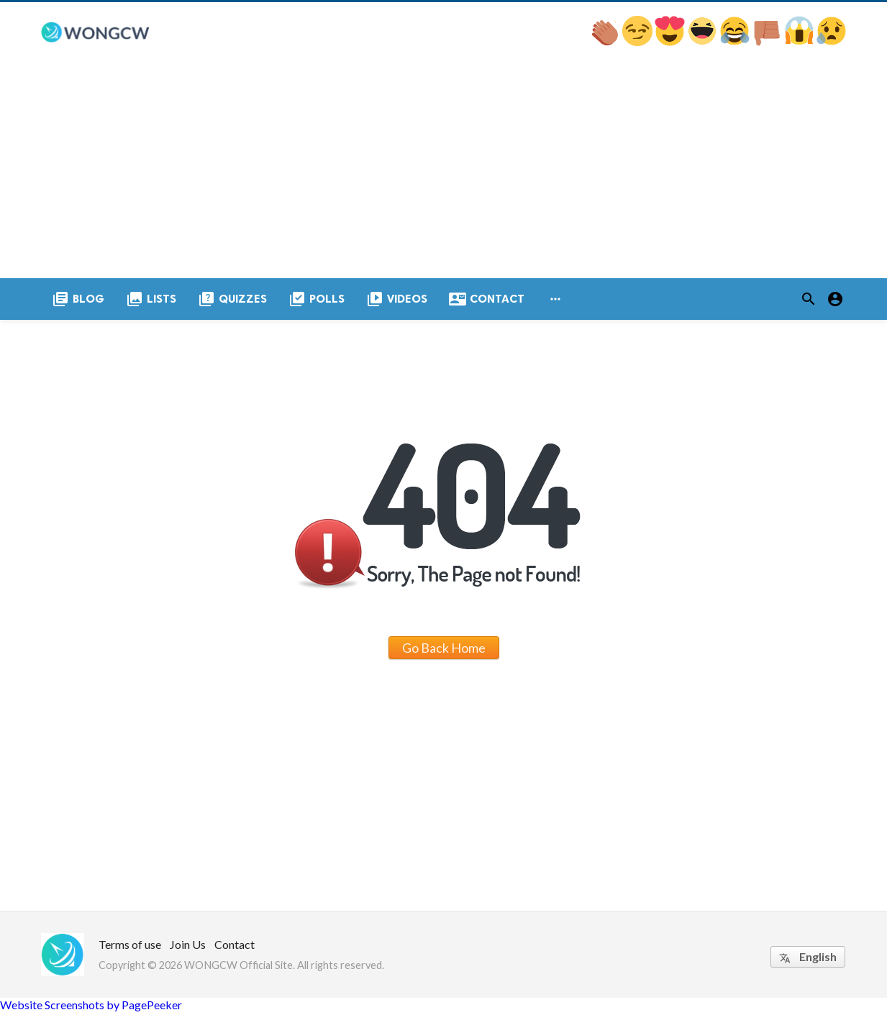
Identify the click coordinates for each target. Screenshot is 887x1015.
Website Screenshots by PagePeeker (91, 1008)
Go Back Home (444, 650)
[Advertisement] (443, 173)
